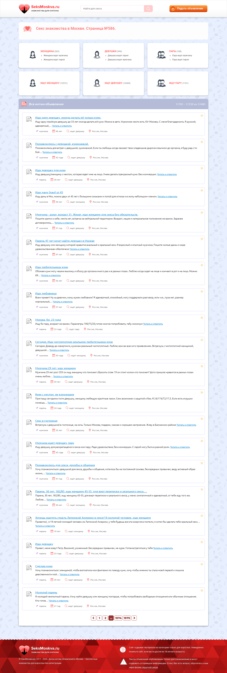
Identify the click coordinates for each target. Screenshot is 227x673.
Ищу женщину (50, 83)
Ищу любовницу (46, 293)
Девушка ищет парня (118, 55)
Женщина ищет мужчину (56, 55)
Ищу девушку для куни (50, 170)
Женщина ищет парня (54, 59)
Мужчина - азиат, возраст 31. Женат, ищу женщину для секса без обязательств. (86, 214)
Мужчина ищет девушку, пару (54, 442)
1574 (118, 618)
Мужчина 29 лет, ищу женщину (55, 368)
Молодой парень (46, 592)
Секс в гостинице (46, 420)
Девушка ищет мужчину (120, 59)
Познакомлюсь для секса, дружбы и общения (65, 465)
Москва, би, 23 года (48, 319)
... (111, 618)
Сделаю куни (44, 566)
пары (173, 51)
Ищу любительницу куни (51, 267)
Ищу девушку (114, 83)
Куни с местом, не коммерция (54, 394)
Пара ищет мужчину (182, 55)
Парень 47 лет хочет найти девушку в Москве (65, 240)
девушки (111, 51)
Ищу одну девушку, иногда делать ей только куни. (68, 117)
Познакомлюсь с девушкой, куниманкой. (62, 143)
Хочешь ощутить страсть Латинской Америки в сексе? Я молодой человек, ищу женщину (93, 517)
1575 (127, 618)
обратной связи (150, 667)
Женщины (47, 51)
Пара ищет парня (180, 59)
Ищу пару (175, 83)
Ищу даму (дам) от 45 (49, 192)
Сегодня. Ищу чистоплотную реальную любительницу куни (74, 341)
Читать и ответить (62, 125)
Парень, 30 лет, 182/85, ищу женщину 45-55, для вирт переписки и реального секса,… (91, 491)
